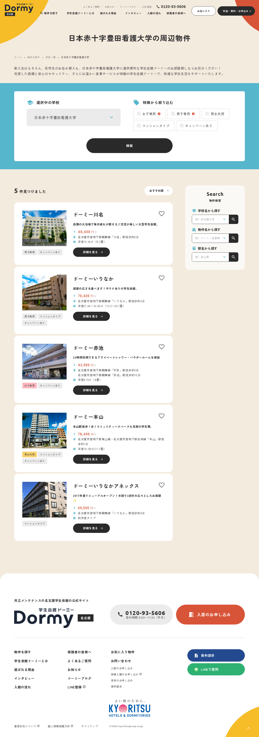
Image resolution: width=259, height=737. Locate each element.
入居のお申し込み (209, 614)
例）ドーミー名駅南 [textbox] (207, 238)
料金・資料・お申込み (235, 11)
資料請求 (204, 655)
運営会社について (25, 726)
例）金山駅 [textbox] (202, 257)
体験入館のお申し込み (125, 674)
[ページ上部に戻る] (242, 722)
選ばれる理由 (108, 13)
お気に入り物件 (123, 651)
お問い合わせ (121, 660)
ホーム (18, 57)
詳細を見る (90, 252)
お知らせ (109, 6)
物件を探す (49, 13)
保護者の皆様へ (176, 13)
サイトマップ (89, 726)
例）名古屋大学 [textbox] (205, 219)
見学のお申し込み (122, 680)
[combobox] (73, 117)
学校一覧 (51, 57)
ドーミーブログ (128, 6)
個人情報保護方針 (59, 726)
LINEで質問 (206, 669)
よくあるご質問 (91, 6)
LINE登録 (147, 6)
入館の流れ (154, 13)
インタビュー (133, 13)
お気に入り (203, 11)
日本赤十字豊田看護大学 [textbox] (55, 117)
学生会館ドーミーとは (80, 13)
